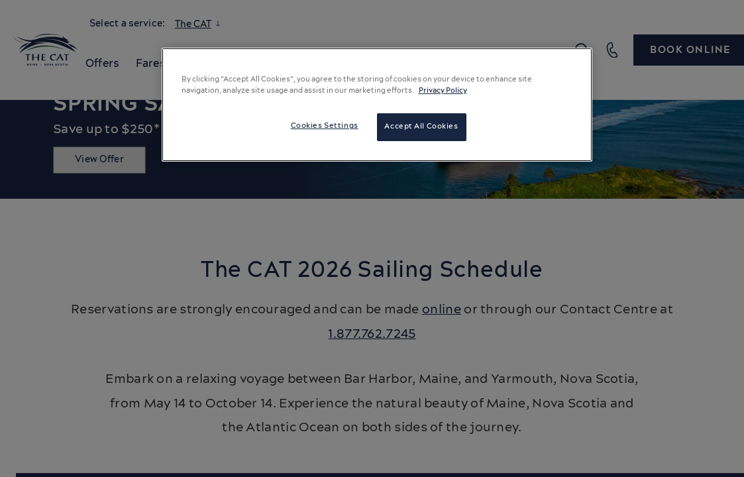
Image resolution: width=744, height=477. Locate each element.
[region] (377, 105)
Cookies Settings (324, 126)
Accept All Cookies (421, 126)
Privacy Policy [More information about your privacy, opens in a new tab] (443, 90)
